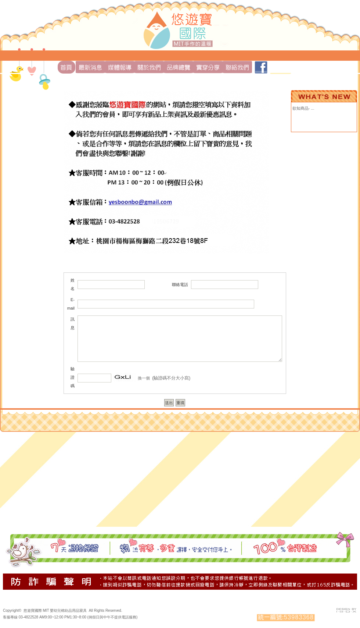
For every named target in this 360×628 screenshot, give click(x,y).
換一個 (144, 378)
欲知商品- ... (303, 108)
